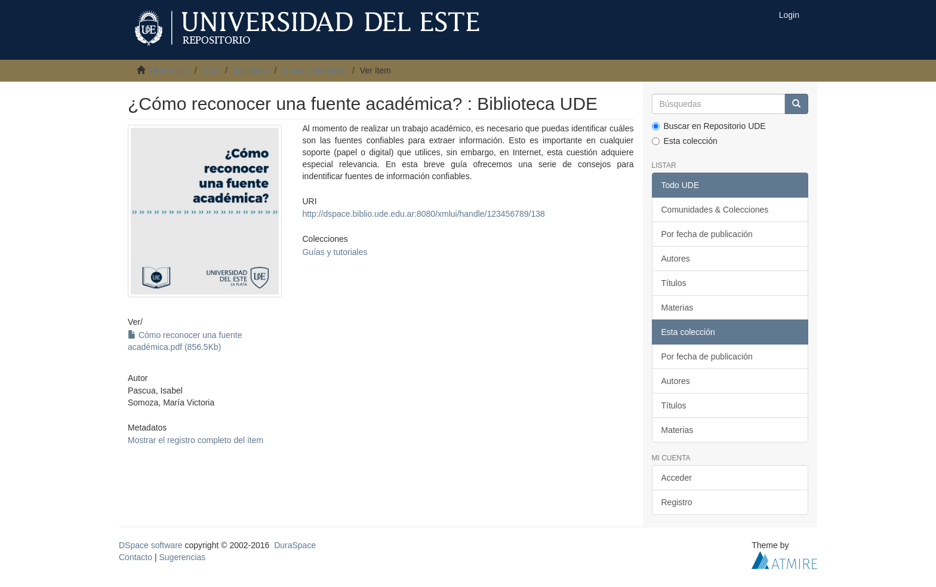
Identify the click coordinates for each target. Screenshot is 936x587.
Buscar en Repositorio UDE (709, 126)
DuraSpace (295, 545)
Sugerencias (182, 557)
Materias (677, 307)
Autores (675, 258)
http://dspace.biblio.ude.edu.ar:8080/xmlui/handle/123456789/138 (423, 214)
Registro (676, 502)
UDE (211, 70)
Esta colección (685, 141)
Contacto (135, 557)
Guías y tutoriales (314, 70)
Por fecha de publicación (707, 234)
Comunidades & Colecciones (715, 209)
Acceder (676, 477)
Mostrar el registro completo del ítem (195, 440)
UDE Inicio (169, 70)
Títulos (673, 283)
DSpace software (151, 545)
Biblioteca (251, 70)
